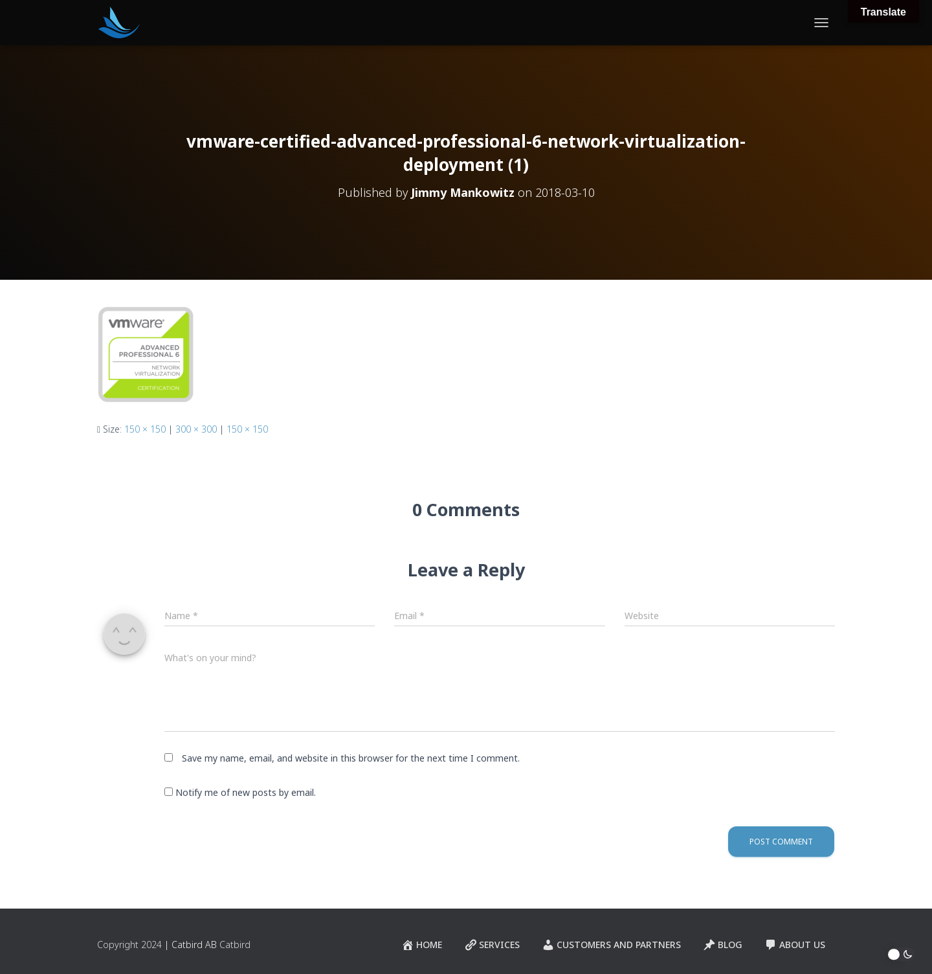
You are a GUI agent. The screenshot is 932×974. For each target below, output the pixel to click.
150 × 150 (145, 429)
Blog (722, 944)
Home (421, 944)
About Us (794, 944)
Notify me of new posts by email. (245, 792)
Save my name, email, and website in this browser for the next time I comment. (351, 758)
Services (492, 944)
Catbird (234, 944)
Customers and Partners (611, 944)
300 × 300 (196, 429)
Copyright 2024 (129, 944)
